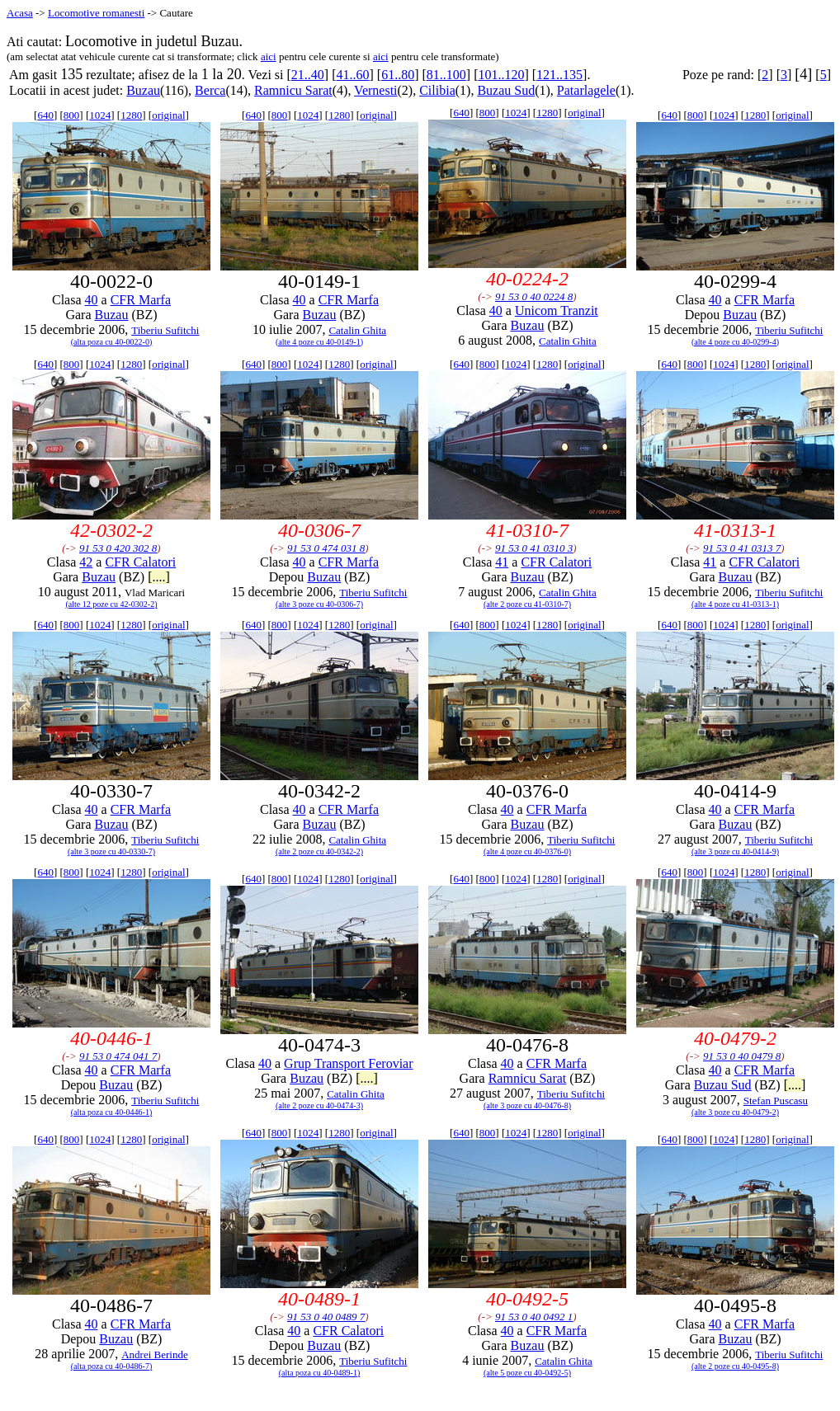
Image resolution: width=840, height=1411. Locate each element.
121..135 (559, 75)
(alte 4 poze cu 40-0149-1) (319, 341)
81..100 (446, 75)
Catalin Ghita (357, 330)
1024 (100, 115)
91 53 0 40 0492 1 (534, 1316)
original (168, 115)
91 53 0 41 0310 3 (534, 548)
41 (501, 562)
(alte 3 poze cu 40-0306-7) (319, 604)
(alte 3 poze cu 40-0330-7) (111, 851)
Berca (210, 90)
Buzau (143, 90)
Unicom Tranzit (556, 310)
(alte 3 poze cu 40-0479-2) (735, 1112)
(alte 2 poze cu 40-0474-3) (319, 1105)
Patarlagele (586, 90)
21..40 (307, 75)
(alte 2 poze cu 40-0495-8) (735, 1366)
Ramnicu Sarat (293, 90)
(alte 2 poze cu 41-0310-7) (527, 604)
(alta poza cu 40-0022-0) (112, 341)
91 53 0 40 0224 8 (534, 296)
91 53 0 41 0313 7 (742, 548)
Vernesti (375, 90)
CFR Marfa (141, 300)
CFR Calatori (140, 562)
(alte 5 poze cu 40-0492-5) (527, 1372)
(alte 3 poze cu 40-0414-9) (735, 851)
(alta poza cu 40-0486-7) (112, 1366)
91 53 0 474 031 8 (326, 548)
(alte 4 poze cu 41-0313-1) (735, 604)
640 (45, 115)
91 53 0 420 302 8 (118, 548)
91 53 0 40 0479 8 (742, 1056)
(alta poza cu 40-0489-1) (320, 1372)
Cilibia (437, 90)
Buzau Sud (506, 90)
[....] (159, 577)
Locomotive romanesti (96, 13)
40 (91, 300)
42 (85, 562)
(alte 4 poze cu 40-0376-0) (527, 851)
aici (268, 56)
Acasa (20, 13)
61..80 (397, 75)
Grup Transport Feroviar (348, 1063)
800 (72, 115)
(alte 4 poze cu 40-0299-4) (735, 341)
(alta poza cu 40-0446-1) (112, 1112)
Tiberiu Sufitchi (165, 330)
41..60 (352, 75)
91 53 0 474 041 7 (118, 1056)
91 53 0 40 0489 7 (326, 1316)
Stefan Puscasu (775, 1100)
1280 (131, 115)
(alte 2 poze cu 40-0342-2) (319, 851)
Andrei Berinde (154, 1354)
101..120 (501, 75)
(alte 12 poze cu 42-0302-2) (111, 604)
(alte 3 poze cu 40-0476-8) (527, 1105)
